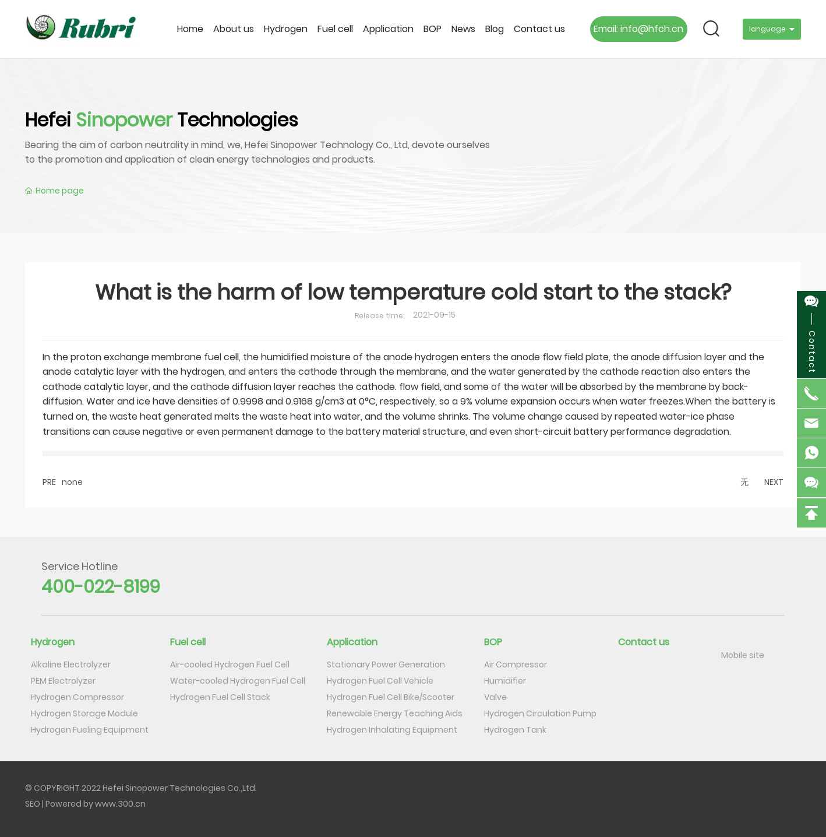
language (767, 29)
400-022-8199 (100, 587)
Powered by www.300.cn (95, 804)
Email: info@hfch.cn (638, 29)
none (72, 482)
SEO (32, 804)
